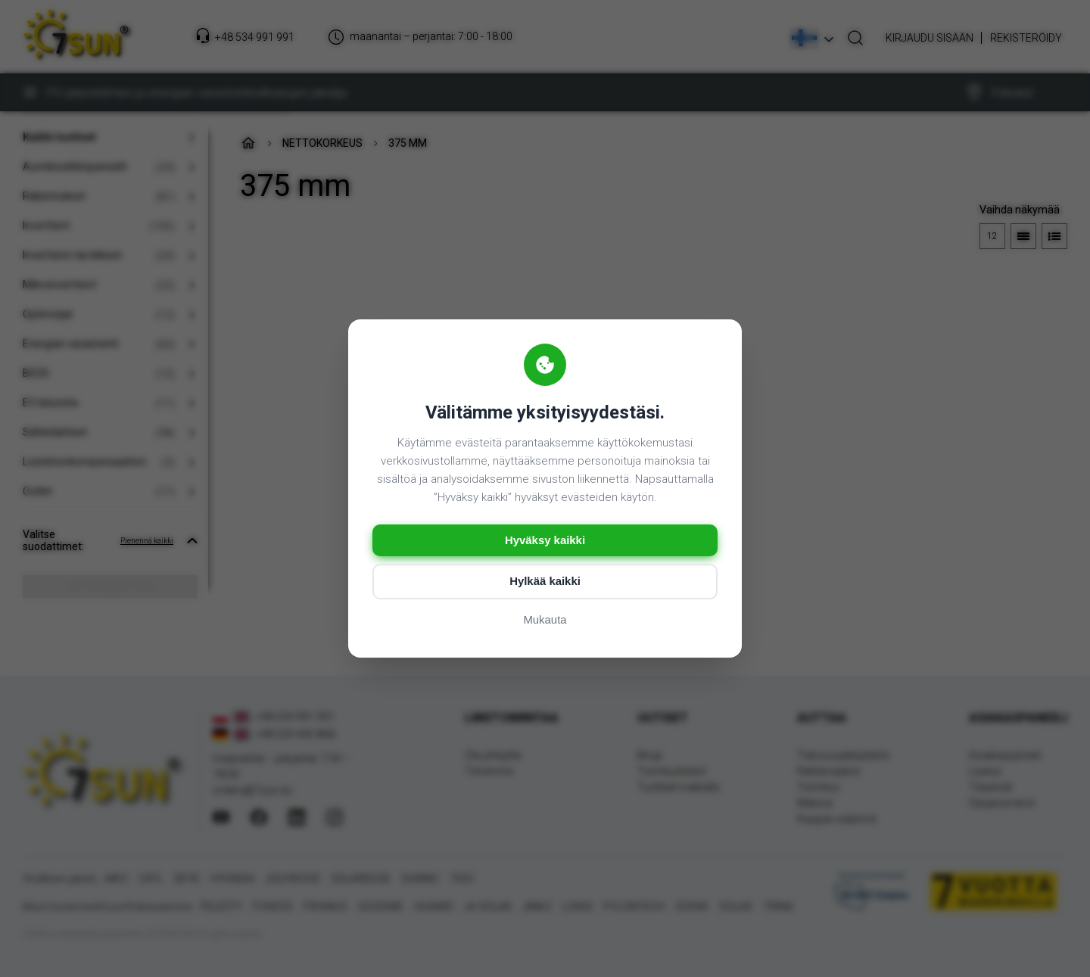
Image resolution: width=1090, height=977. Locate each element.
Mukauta (545, 621)
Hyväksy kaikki (545, 540)
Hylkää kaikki (545, 582)
